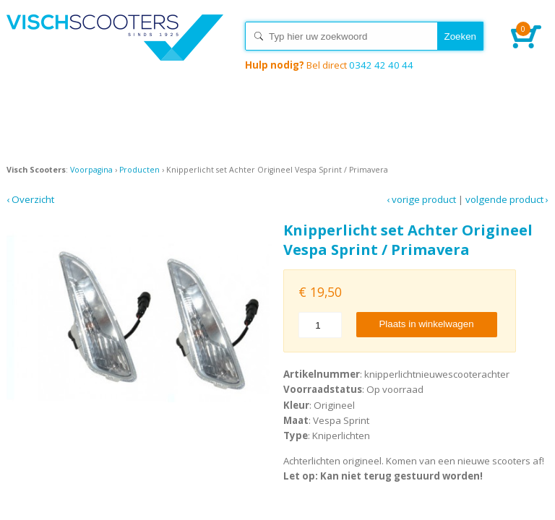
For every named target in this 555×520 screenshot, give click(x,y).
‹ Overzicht (30, 199)
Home (115, 50)
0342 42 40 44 (329, 65)
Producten (139, 170)
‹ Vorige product (421, 199)
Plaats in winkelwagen (426, 323)
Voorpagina (91, 170)
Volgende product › (506, 199)
